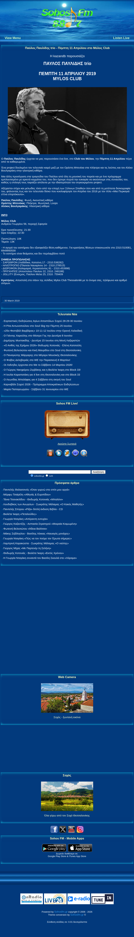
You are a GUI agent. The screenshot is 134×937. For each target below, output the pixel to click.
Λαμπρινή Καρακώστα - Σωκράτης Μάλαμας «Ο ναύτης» (36, 543)
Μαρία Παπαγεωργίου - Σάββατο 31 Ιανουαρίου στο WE (36, 389)
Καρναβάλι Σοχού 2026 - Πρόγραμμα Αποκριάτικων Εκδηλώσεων (41, 384)
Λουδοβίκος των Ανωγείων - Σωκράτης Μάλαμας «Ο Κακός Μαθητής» (43, 504)
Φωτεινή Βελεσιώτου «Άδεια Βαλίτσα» (25, 528)
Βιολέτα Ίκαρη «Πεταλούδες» (20, 514)
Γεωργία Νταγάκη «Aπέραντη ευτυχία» (25, 518)
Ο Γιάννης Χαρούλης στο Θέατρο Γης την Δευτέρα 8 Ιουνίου (38, 335)
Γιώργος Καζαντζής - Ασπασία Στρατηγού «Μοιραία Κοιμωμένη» (40, 523)
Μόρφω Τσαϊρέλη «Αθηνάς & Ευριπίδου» (27, 494)
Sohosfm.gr (61, 911)
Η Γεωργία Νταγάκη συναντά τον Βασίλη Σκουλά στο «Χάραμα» (40, 557)
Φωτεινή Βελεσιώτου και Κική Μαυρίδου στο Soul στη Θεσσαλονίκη (42, 350)
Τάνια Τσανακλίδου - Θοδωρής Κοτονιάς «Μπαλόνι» (33, 499)
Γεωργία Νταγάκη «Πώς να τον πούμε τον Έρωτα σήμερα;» (37, 538)
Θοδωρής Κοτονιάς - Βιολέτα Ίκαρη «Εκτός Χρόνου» (33, 553)
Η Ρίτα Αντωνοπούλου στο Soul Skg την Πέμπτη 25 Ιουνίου (38, 325)
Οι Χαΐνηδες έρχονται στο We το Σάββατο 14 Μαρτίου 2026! (38, 364)
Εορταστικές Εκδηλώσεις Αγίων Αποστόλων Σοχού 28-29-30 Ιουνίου (43, 320)
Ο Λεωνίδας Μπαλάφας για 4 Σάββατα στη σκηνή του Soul (37, 379)
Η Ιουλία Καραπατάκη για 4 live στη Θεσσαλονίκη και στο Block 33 (42, 374)
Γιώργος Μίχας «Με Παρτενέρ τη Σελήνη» (27, 548)
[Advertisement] (67, 620)
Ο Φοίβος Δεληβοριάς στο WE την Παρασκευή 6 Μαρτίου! (37, 359)
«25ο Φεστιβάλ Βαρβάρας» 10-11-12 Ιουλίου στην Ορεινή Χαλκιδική (43, 330)
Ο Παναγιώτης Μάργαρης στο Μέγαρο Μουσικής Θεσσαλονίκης (40, 355)
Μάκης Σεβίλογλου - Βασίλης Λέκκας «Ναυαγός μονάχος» (36, 533)
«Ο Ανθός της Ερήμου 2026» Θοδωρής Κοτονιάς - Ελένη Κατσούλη (42, 345)
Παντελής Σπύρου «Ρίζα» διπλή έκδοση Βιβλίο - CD (33, 509)
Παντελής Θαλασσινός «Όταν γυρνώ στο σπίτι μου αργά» (36, 489)
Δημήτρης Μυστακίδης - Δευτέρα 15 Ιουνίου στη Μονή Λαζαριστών (41, 340)
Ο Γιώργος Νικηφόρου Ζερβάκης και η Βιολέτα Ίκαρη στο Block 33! (42, 369)
